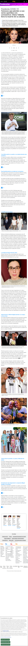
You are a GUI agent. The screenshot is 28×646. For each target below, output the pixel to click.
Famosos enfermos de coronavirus (10, 23)
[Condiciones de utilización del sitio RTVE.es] (1, 567)
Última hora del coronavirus (12, 25)
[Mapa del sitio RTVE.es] (19, 567)
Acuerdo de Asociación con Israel (19, 536)
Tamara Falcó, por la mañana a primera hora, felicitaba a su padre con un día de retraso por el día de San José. (13, 463)
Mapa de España (12, 24)
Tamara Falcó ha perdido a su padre (10, 20)
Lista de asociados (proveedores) (6, 637)
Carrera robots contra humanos (18, 538)
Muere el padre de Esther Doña (8, 21)
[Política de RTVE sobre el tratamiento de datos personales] (4, 567)
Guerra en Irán (5, 536)
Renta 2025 (11, 540)
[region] (14, 631)
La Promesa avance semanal (20, 540)
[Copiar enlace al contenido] (18, 48)
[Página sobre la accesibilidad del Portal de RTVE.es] (15, 566)
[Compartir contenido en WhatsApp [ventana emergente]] (16, 48)
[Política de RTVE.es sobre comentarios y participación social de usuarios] (25, 567)
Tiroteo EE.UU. (5, 540)
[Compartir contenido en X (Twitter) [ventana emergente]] (12, 48)
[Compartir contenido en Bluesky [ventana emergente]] (14, 48)
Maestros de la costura (6, 255)
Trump (10, 536)
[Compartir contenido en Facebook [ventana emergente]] (9, 48)
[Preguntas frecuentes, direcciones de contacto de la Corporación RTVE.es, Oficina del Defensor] (21, 566)
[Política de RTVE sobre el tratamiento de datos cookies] (7, 567)
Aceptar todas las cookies (5, 639)
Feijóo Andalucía (7, 538)
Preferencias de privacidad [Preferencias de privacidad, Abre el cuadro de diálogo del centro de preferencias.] (5, 644)
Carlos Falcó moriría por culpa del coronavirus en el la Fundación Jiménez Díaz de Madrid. (13, 466)
